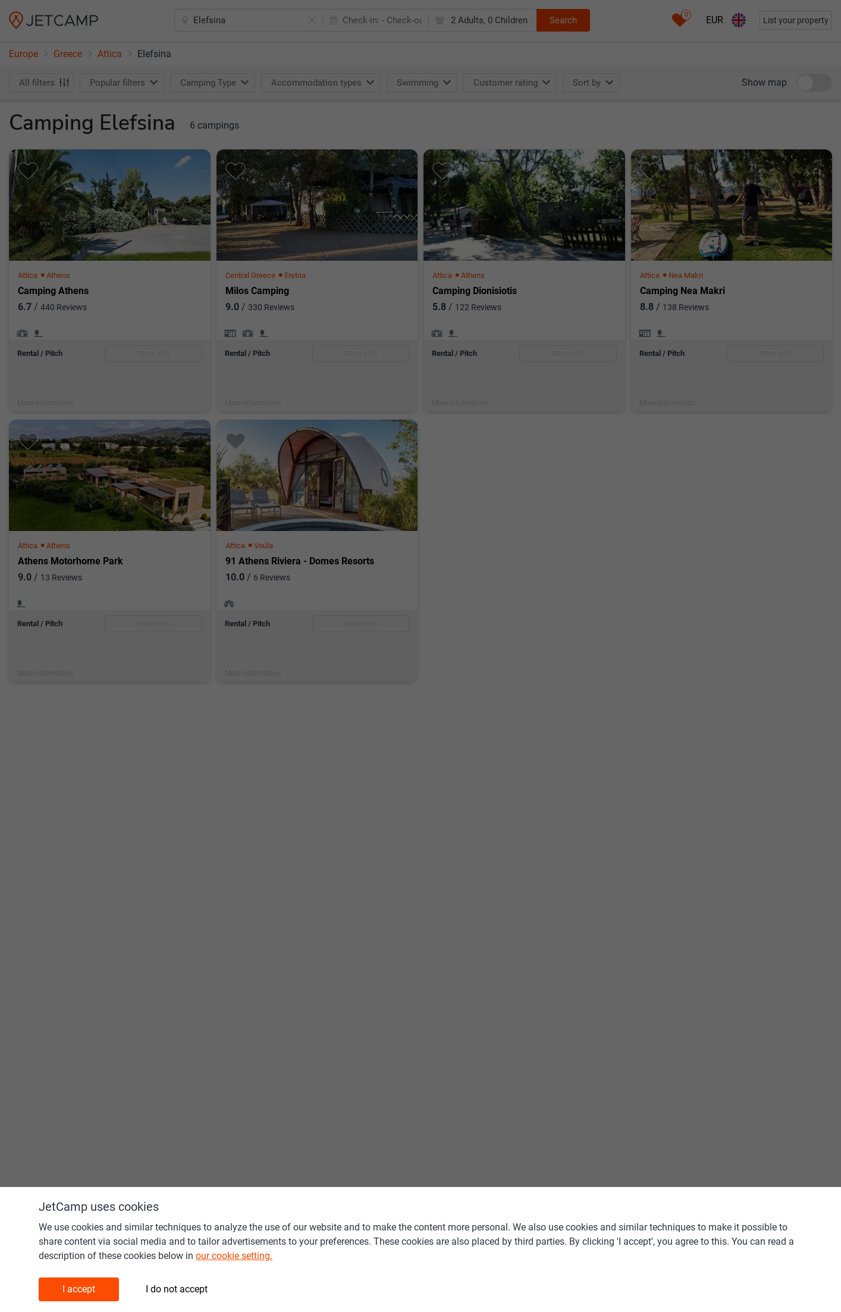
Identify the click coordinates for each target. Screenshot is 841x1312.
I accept (78, 1289)
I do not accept (177, 1289)
